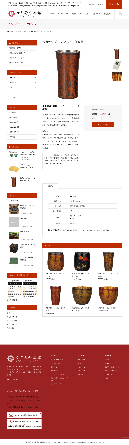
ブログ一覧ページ (56, 384)
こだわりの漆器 (12, 317)
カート (115, 4)
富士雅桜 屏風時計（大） (17, 48)
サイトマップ (108, 378)
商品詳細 (50, 186)
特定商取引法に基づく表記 (112, 367)
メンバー (80, 363)
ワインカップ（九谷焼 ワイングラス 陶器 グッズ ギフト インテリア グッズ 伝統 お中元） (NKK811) (28, 156)
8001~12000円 (14, 127)
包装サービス (54, 367)
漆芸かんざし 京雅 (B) (20, 53)
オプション (13, 97)
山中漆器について (56, 363)
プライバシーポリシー (111, 370)
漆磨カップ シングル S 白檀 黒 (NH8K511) (28, 179)
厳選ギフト (10, 313)
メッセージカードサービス (58, 374)
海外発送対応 (108, 363)
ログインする (81, 370)
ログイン (100, 4)
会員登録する (81, 374)
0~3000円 (12, 112)
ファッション (84, 14)
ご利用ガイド (108, 14)
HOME (51, 14)
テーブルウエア (63, 14)
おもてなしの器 (12, 320)
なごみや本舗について (57, 359)
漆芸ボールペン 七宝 (16, 58)
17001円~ (12, 137)
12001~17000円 (14, 132)
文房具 (74, 14)
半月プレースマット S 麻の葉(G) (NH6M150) (28, 166)
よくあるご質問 (109, 374)
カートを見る (81, 359)
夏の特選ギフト (12, 324)
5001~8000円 (13, 122)
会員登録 (91, 4)
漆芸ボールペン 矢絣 (16, 63)
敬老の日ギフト (12, 328)
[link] (64, 402)
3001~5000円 (13, 117)
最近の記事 (14, 200)
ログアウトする (82, 367)
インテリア (96, 14)
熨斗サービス (54, 370)
